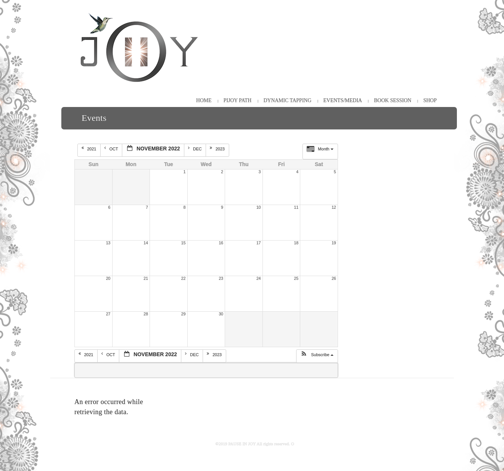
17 (258, 243)
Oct (111, 148)
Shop (430, 100)
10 (258, 207)
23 (221, 278)
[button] (316, 356)
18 (296, 243)
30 (221, 314)
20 (108, 278)
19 (334, 243)
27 (108, 314)
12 (334, 207)
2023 (218, 148)
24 (258, 278)
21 (146, 278)
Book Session (392, 100)
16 (221, 243)
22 (183, 278)
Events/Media (342, 100)
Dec (195, 148)
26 (334, 278)
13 (108, 243)
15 (183, 243)
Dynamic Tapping (287, 100)
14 (146, 243)
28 (146, 314)
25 (296, 278)
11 (296, 207)
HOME (204, 100)
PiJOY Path (238, 100)
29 (183, 314)
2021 (90, 148)
